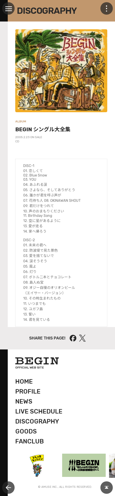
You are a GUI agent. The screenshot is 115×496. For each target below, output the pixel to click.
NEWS (23, 401)
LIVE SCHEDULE (38, 411)
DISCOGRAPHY (37, 421)
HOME (24, 381)
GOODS (26, 431)
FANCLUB (29, 441)
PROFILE (27, 391)
